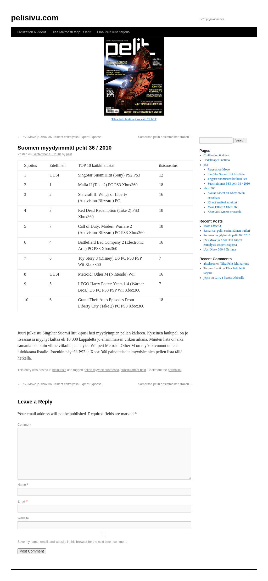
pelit (69, 154)
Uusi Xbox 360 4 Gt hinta (220, 249)
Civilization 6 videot (31, 32)
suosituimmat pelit (133, 370)
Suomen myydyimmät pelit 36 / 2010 (227, 235)
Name (23, 485)
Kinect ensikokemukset (222, 202)
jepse (207, 278)
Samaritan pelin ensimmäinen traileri (165, 137)
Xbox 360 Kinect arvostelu (225, 212)
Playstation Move (219, 169)
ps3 (206, 165)
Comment (24, 424)
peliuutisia (59, 370)
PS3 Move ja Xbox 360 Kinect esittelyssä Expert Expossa (60, 137)
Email (22, 501)
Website (23, 518)
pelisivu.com (35, 17)
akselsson (210, 263)
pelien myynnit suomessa (101, 370)
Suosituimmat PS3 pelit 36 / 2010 (229, 183)
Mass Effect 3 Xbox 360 (223, 207)
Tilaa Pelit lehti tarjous (113, 32)
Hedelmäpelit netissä (217, 160)
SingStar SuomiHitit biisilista (226, 174)
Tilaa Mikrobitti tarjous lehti (71, 32)
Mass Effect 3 (212, 226)
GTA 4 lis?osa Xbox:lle (229, 278)
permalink (174, 370)
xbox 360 (209, 188)
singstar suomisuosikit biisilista (227, 179)
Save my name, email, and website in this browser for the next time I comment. (72, 542)
